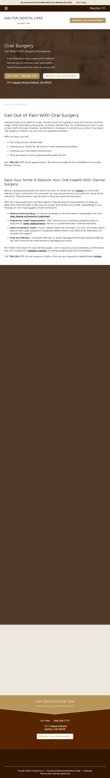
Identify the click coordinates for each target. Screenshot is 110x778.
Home (7, 104)
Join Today (81, 2)
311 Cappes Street (29, 82)
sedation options (37, 250)
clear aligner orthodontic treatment (30, 216)
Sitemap (88, 771)
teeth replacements (34, 223)
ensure (80, 190)
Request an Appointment (88, 20)
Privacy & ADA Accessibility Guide (63, 771)
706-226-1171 (16, 162)
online (97, 256)
